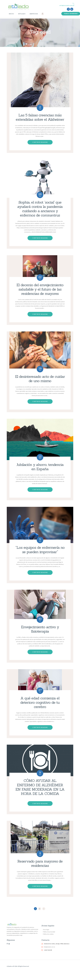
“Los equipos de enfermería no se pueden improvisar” (40, 549)
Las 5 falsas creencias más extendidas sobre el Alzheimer (40, 117)
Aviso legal (46, 929)
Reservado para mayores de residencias (40, 863)
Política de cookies (48, 934)
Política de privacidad (49, 932)
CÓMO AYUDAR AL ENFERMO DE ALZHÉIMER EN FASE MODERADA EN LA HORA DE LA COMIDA (40, 787)
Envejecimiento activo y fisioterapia (40, 629)
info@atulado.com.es (49, 947)
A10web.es (10, 966)
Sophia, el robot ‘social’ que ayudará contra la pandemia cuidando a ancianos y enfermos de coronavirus (40, 208)
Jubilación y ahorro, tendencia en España (40, 466)
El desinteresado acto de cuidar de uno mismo (40, 378)
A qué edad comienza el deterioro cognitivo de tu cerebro (40, 702)
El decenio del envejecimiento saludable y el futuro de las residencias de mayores (40, 289)
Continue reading (40, 142)
